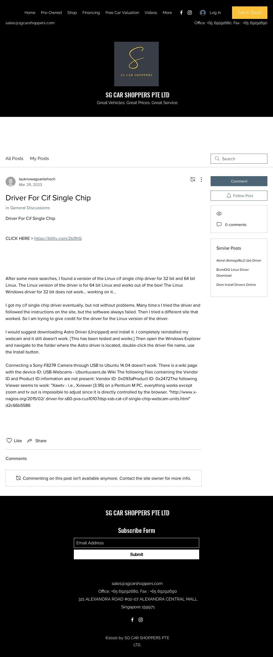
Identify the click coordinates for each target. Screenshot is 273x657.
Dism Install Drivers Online (236, 285)
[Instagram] (189, 12)
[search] (239, 159)
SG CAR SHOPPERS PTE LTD (137, 94)
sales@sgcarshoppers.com (30, 23)
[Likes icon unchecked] (9, 440)
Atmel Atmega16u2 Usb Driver (238, 260)
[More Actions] (198, 179)
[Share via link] (36, 440)
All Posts (14, 158)
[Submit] (136, 554)
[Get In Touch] (249, 12)
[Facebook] (181, 12)
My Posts (39, 158)
